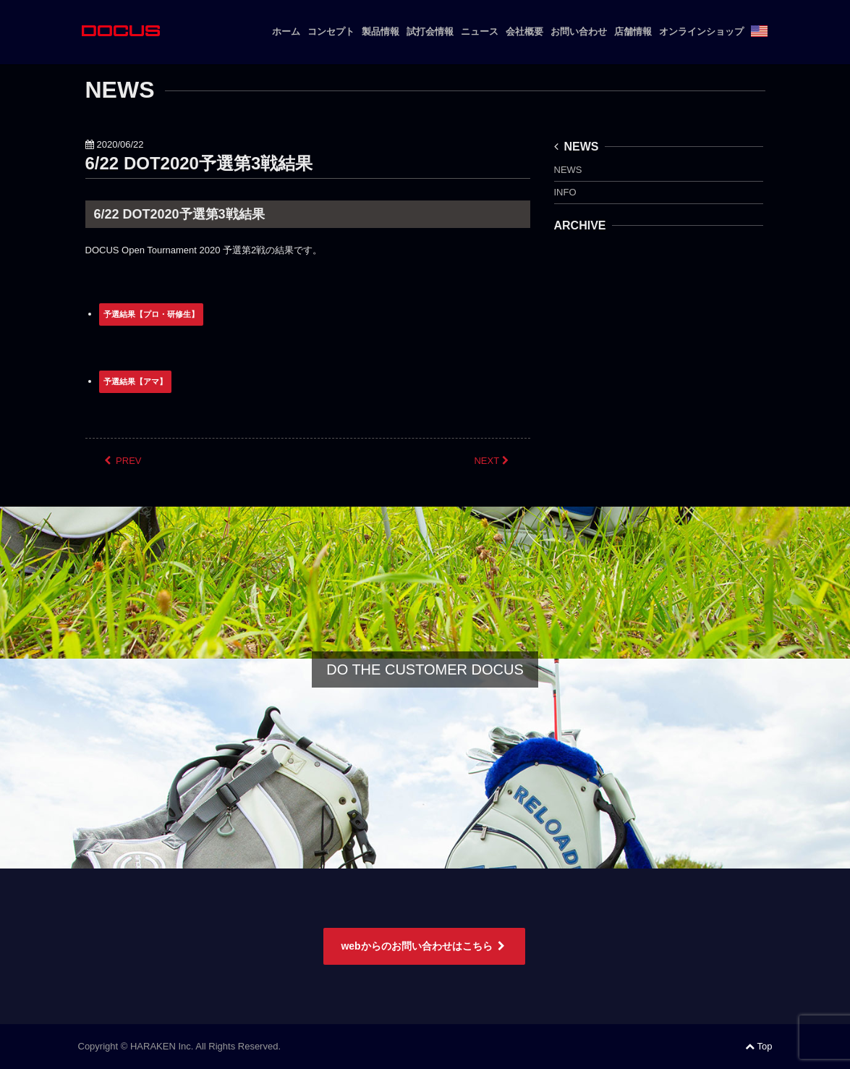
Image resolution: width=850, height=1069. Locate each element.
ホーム (286, 31)
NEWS (576, 146)
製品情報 (380, 31)
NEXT (492, 460)
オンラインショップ (701, 31)
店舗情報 (633, 31)
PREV (123, 460)
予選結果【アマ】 (135, 381)
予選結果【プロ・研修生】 (151, 314)
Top (759, 1046)
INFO (565, 192)
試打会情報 (430, 31)
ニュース (479, 31)
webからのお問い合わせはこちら (424, 946)
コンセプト (330, 31)
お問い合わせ (579, 31)
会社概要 (524, 31)
